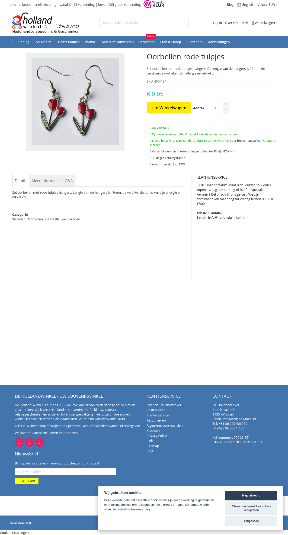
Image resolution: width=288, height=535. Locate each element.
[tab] (20, 181)
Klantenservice (158, 415)
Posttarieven (156, 410)
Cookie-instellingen (14, 532)
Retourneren (156, 420)
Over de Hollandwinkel (164, 405)
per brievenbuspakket (247, 141)
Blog (230, 4)
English (245, 4)
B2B (245, 22)
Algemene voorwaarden (164, 425)
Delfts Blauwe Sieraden (62, 219)
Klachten (153, 430)
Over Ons (232, 22)
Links (150, 440)
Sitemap (153, 446)
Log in (217, 22)
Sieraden (19, 219)
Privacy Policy (157, 435)
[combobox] (144, 22)
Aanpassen (251, 521)
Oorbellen (35, 219)
